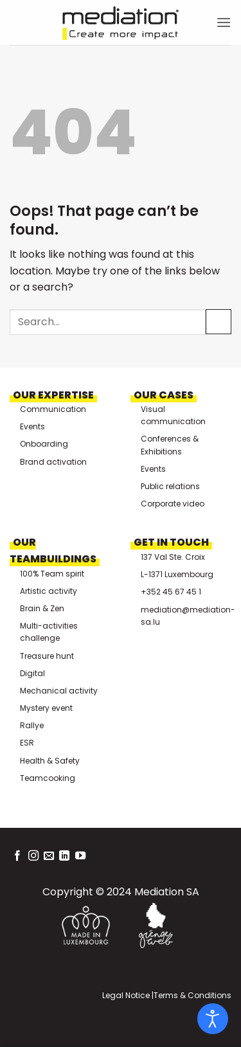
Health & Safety (50, 760)
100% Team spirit (52, 573)
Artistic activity (48, 591)
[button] (223, 22)
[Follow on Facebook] (17, 856)
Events (32, 426)
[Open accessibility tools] (212, 1018)
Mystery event (46, 707)
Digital (32, 673)
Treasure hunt (47, 655)
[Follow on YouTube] (80, 856)
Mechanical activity (59, 690)
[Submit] (218, 321)
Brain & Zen (42, 608)
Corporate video (172, 503)
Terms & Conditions (192, 995)
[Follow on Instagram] (33, 856)
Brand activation (53, 461)
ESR (27, 742)
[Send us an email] (49, 856)
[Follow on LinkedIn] (64, 856)
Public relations (170, 486)
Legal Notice (126, 995)
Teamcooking (47, 778)
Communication (53, 409)
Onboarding (44, 443)
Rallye (32, 725)
